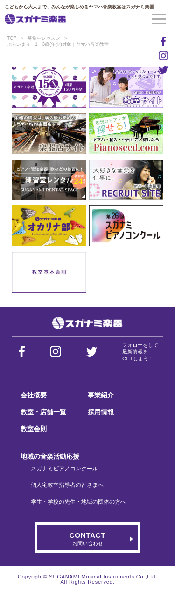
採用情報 (101, 412)
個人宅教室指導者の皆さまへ (67, 485)
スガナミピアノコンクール (64, 468)
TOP (11, 38)
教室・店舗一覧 (43, 412)
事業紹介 (101, 395)
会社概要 (34, 395)
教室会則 (34, 428)
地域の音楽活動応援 (50, 456)
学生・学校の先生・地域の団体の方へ (78, 501)
